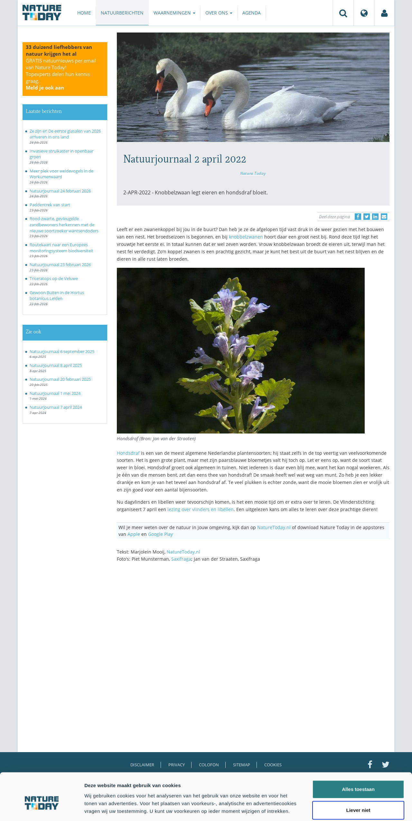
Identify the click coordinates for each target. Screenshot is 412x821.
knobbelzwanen (246, 237)
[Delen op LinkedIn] (375, 216)
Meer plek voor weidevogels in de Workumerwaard (61, 174)
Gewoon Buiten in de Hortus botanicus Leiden (57, 296)
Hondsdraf (128, 453)
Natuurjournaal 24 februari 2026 (60, 191)
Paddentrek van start (50, 205)
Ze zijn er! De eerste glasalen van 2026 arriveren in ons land (65, 134)
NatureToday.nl (274, 527)
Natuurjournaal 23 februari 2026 (60, 264)
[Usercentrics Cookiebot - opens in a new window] (42, 808)
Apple (133, 534)
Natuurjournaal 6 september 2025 (62, 351)
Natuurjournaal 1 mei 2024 (55, 393)
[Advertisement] (253, 623)
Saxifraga (181, 559)
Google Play (160, 534)
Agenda (251, 13)
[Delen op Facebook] (358, 216)
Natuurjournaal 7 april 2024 (56, 407)
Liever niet (358, 778)
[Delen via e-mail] (384, 216)
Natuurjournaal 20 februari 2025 (60, 379)
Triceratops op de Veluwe (54, 278)
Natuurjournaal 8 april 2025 (56, 365)
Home (84, 13)
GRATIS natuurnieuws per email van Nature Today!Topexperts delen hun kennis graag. (61, 74)
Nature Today (253, 173)
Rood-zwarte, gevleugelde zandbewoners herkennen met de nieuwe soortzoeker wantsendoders (64, 224)
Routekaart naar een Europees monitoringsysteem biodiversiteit (61, 248)
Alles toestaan (358, 757)
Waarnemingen (174, 13)
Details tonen (347, 808)
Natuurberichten (122, 13)
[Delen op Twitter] (366, 216)
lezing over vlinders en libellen (200, 509)
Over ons (218, 13)
